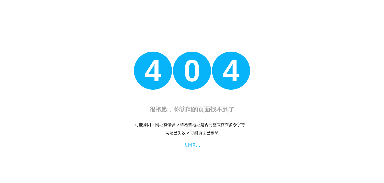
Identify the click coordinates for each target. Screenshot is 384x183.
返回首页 (192, 145)
